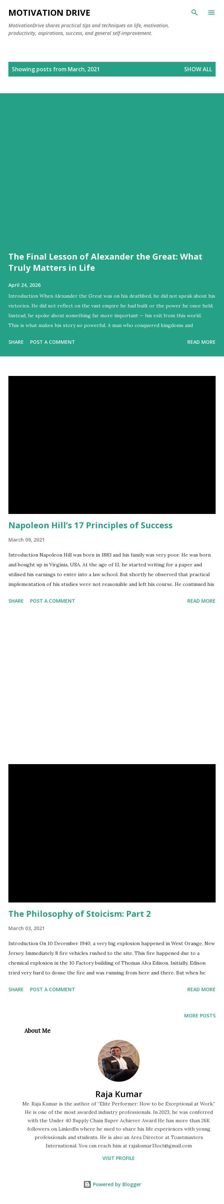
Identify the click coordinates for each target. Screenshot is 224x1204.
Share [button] (16, 342)
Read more (201, 342)
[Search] (194, 12)
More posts (200, 1015)
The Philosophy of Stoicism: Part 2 (79, 913)
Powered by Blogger (112, 1184)
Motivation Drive (49, 12)
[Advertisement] (112, 685)
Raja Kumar (118, 1094)
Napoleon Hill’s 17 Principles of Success (90, 525)
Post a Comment (52, 342)
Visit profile (118, 1158)
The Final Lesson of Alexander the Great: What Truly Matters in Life (105, 262)
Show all (198, 69)
